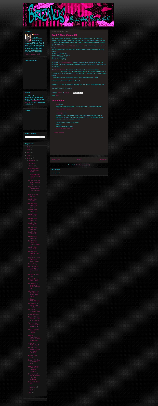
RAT (57, 95)
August (31, 390)
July (30, 392)
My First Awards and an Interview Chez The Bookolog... (34, 376)
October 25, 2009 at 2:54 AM (64, 109)
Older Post (103, 160)
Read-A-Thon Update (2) (32, 248)
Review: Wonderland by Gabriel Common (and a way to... (34, 338)
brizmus (36, 34)
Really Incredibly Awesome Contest (33, 330)
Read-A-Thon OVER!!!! (32, 200)
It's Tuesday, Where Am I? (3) (34, 310)
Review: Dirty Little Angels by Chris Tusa (34, 182)
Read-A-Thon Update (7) (32, 224)
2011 (29, 152)
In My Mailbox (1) (33, 314)
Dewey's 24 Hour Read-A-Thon (33, 279)
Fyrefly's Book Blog (66, 62)
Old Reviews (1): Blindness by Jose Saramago (34, 305)
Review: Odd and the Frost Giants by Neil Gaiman (34, 318)
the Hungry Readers (59, 70)
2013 (29, 147)
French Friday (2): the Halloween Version (34, 170)
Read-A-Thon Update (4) (32, 237)
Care (57, 104)
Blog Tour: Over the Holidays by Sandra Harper (34, 259)
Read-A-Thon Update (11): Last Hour (33, 205)
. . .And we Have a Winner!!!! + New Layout (34, 176)
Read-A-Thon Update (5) (32, 233)
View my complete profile (32, 54)
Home (79, 160)
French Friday (32, 264)
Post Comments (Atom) (83, 165)
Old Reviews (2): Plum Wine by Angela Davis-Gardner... (33, 293)
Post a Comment (59, 132)
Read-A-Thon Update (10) (32, 210)
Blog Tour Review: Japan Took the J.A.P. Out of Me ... (34, 189)
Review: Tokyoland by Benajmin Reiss (34, 361)
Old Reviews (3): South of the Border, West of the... (34, 286)
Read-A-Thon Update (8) (32, 219)
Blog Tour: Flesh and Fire (33, 195)
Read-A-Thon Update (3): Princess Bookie (34, 242)
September (32, 387)
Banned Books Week (32, 356)
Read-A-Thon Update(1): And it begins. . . (34, 253)
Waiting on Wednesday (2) (33, 344)
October (31, 166)
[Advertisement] (79, 145)
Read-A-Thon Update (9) (32, 215)
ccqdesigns (59, 113)
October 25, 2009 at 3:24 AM (64, 129)
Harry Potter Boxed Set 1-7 (34, 382)
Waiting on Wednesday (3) (33, 300)
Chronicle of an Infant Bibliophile (66, 46)
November (32, 163)
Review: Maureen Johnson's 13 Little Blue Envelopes (33, 368)
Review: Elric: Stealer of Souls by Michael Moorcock (34, 350)
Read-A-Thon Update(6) (32, 228)
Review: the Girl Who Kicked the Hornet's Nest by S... (34, 269)
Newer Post (55, 160)
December (32, 160)
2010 (29, 155)
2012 (29, 150)
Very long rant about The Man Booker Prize (33, 324)
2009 (29, 158)
